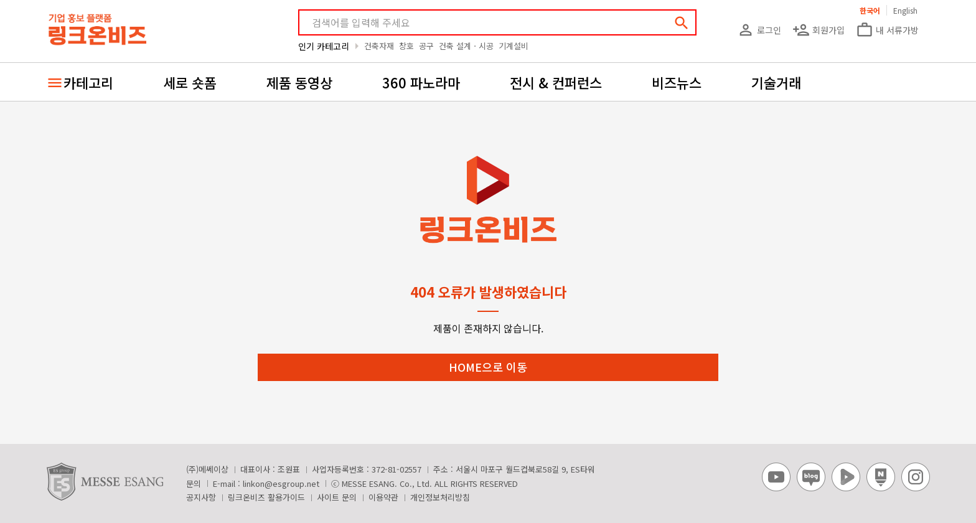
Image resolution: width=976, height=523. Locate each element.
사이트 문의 (337, 497)
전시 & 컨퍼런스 (556, 82)
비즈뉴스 (677, 82)
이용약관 (383, 497)
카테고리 (88, 82)
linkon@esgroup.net (281, 483)
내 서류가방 (887, 30)
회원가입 (818, 30)
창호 (406, 46)
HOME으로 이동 (488, 367)
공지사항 (201, 497)
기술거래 (776, 82)
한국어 (870, 10)
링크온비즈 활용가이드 (266, 497)
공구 (426, 46)
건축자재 (379, 46)
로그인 (759, 30)
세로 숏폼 (190, 82)
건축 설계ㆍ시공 (466, 46)
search (681, 23)
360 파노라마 (421, 82)
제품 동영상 (299, 82)
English (905, 10)
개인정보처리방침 (440, 497)
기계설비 (513, 46)
